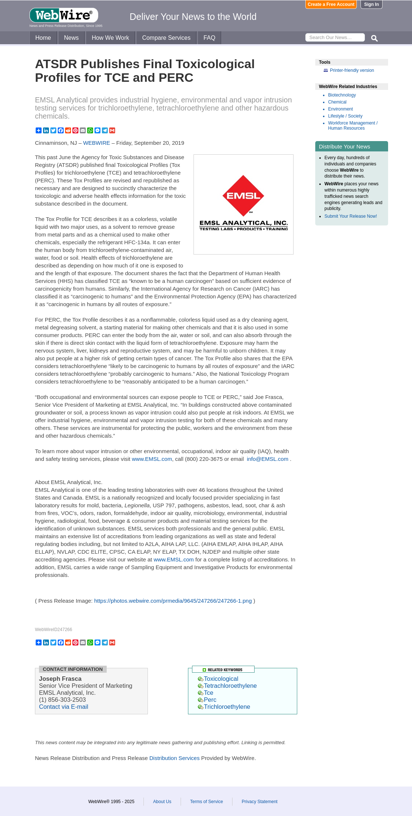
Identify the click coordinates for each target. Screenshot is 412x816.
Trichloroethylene (224, 706)
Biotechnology (342, 95)
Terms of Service (206, 801)
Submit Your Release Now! (350, 216)
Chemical (337, 102)
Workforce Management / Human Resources (353, 125)
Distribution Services (174, 758)
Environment (340, 109)
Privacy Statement (259, 801)
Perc (207, 699)
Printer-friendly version (352, 70)
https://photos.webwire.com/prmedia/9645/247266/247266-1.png (173, 601)
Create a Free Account (331, 4)
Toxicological (218, 678)
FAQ (209, 38)
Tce (205, 692)
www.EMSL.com (152, 459)
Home (43, 38)
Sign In (371, 4)
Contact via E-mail (63, 706)
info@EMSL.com (267, 459)
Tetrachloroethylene (227, 685)
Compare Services (166, 38)
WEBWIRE (96, 143)
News (71, 38)
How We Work (110, 38)
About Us (162, 801)
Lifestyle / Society (345, 116)
